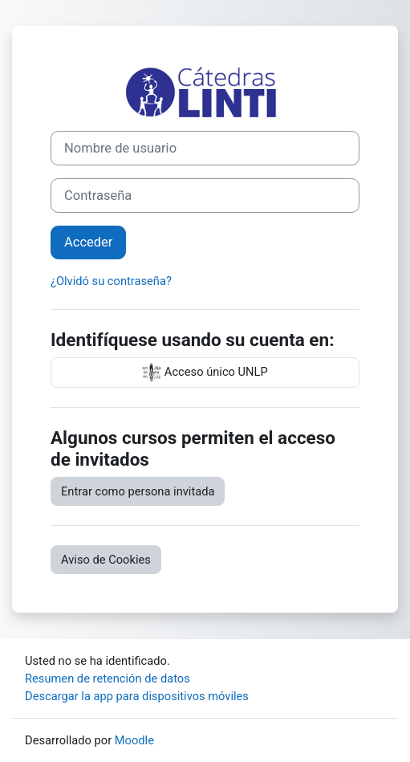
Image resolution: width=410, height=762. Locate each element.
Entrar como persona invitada (137, 491)
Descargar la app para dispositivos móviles (137, 696)
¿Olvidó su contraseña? (111, 281)
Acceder (88, 242)
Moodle (134, 740)
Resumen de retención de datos (107, 678)
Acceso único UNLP (205, 372)
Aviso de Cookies (106, 559)
